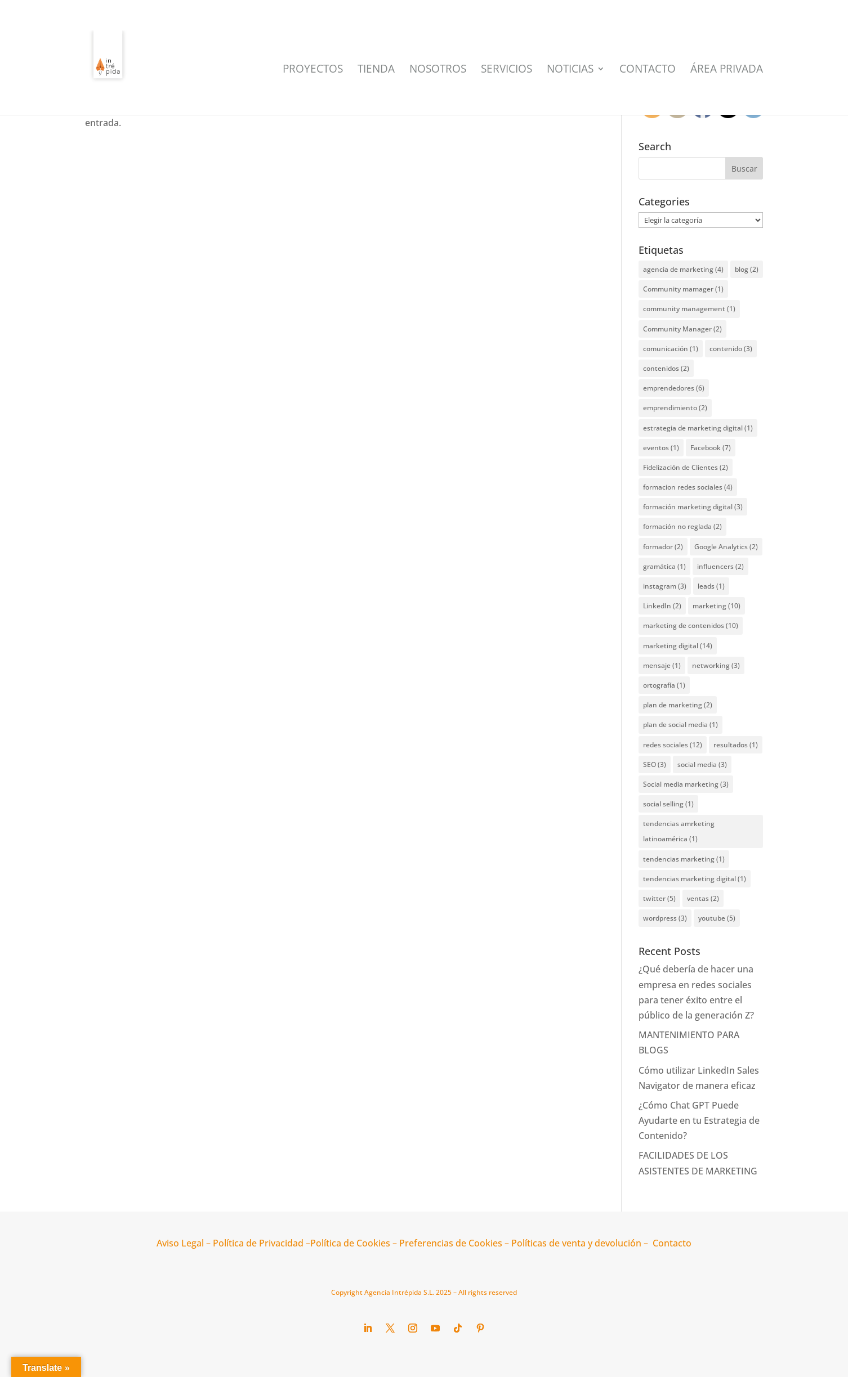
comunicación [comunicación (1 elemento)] (670, 348)
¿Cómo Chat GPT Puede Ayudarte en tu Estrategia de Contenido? (699, 1120)
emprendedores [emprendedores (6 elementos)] (673, 388)
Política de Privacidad (258, 1243)
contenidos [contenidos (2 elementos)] (666, 368)
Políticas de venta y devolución (576, 1243)
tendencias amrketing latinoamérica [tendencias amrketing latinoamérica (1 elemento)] (679, 831)
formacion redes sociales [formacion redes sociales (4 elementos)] (688, 487)
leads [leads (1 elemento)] (711, 586)
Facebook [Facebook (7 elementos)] (710, 447)
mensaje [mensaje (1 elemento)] (662, 665)
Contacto (647, 70)
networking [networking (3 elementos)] (716, 665)
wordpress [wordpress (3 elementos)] (665, 918)
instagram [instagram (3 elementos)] (664, 586)
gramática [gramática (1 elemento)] (664, 566)
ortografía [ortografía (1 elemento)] (664, 685)
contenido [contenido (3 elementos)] (730, 348)
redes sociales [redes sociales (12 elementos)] (672, 745)
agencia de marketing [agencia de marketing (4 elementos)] (683, 269)
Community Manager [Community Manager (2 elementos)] (682, 329)
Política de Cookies (350, 1243)
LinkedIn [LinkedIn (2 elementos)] (662, 606)
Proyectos (313, 70)
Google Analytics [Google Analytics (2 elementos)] (726, 546)
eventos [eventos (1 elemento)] (661, 447)
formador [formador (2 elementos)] (663, 546)
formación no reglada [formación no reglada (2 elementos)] (682, 526)
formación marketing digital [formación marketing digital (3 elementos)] (693, 507)
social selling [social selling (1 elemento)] (668, 804)
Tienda (376, 70)
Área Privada (726, 70)
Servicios (506, 70)
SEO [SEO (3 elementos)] (654, 764)
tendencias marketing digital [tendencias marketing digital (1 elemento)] (694, 878)
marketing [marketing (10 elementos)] (716, 606)
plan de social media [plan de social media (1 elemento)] (680, 724)
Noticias (570, 70)
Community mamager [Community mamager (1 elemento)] (683, 289)
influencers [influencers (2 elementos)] (720, 566)
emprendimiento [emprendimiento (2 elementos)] (675, 407)
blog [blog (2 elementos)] (746, 269)
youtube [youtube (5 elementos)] (716, 918)
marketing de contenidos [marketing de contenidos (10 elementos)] (690, 625)
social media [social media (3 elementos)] (702, 764)
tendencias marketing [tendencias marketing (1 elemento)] (684, 859)
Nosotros (437, 70)
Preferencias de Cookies (449, 1243)
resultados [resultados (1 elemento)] (735, 745)
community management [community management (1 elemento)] (689, 308)
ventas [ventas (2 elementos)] (703, 898)
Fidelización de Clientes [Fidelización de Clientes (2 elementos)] (685, 467)
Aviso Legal (180, 1243)
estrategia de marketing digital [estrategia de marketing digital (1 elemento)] (698, 428)
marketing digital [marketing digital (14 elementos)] (677, 646)
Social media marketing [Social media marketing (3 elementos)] (686, 784)
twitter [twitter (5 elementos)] (659, 898)
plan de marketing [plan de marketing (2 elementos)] (677, 705)
